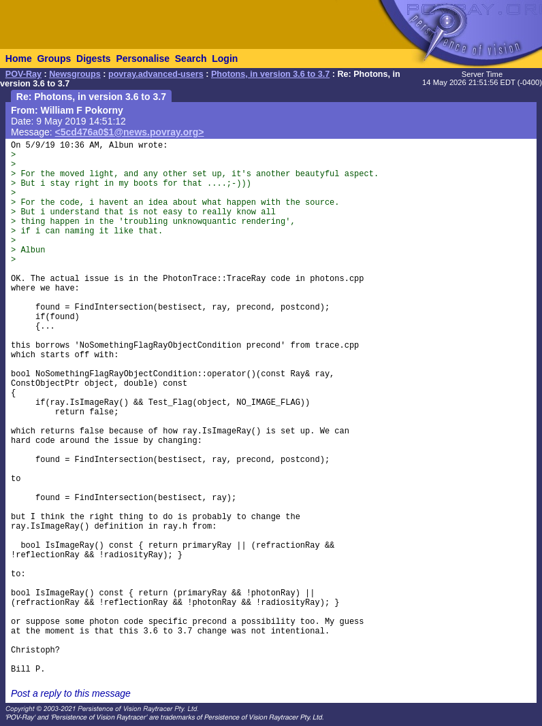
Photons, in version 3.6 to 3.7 (270, 74)
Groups (54, 58)
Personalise (143, 58)
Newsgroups (75, 74)
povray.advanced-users (156, 74)
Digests (93, 58)
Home (18, 58)
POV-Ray (23, 74)
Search (191, 58)
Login (225, 58)
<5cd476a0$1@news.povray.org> (129, 132)
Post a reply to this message (71, 693)
